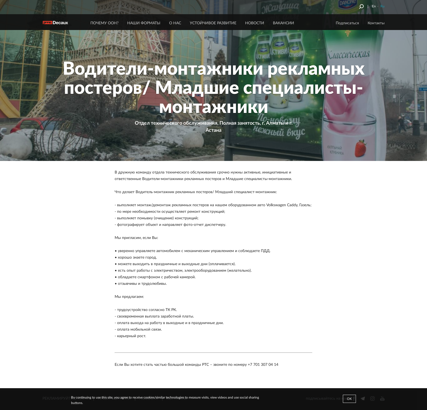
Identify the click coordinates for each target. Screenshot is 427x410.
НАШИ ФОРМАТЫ (143, 23)
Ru (382, 6)
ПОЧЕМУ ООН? (104, 23)
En (374, 6)
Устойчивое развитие (213, 23)
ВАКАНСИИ (283, 23)
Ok (349, 398)
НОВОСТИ (254, 23)
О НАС (175, 23)
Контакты (376, 23)
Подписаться (347, 23)
